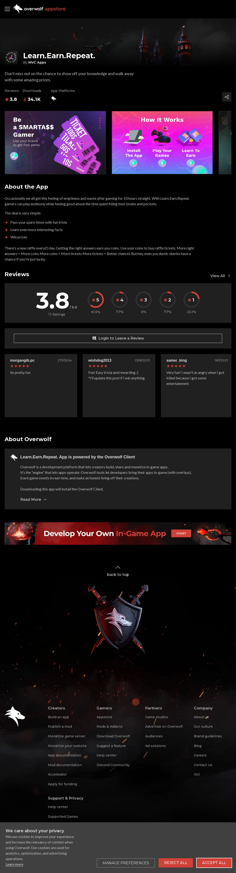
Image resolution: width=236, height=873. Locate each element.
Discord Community (113, 765)
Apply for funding (62, 784)
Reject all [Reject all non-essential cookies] (175, 863)
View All (220, 275)
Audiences (154, 736)
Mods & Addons (110, 726)
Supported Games (63, 816)
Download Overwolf (113, 736)
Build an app (58, 717)
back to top (118, 571)
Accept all (214, 863)
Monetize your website (67, 746)
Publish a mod (60, 726)
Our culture (203, 726)
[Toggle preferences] (126, 862)
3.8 (11, 99)
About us (201, 717)
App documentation (64, 755)
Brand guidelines (208, 736)
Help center (107, 755)
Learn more (14, 864)
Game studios (156, 717)
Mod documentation (65, 765)
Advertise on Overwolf (164, 726)
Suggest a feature (111, 746)
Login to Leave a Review (118, 338)
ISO (197, 774)
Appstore (104, 717)
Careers (200, 755)
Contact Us (203, 765)
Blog (197, 746)
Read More (33, 499)
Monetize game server (67, 736)
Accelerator (57, 774)
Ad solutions (155, 746)
